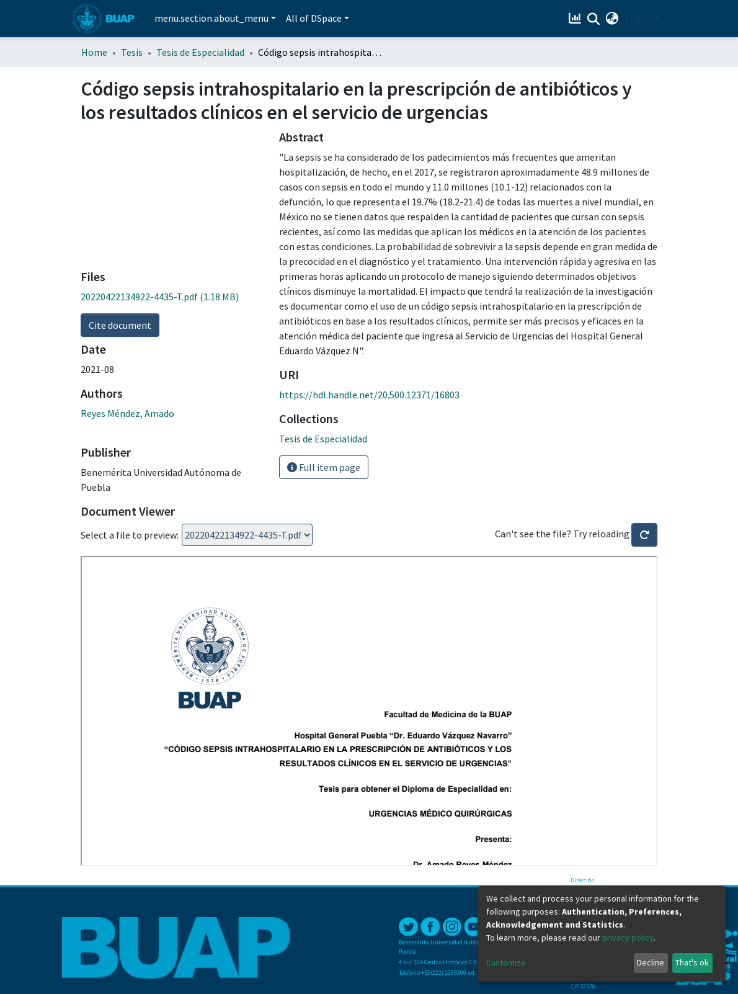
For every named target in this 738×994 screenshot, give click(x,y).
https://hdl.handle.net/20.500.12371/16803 (369, 394)
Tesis (132, 52)
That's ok (692, 962)
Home (94, 52)
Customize (506, 962)
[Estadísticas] (576, 18)
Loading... (247, 535)
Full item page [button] (323, 467)
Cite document (120, 325)
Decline (650, 962)
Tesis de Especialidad (200, 52)
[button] (612, 18)
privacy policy (628, 937)
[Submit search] (593, 19)
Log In (638, 18)
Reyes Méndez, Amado (127, 413)
